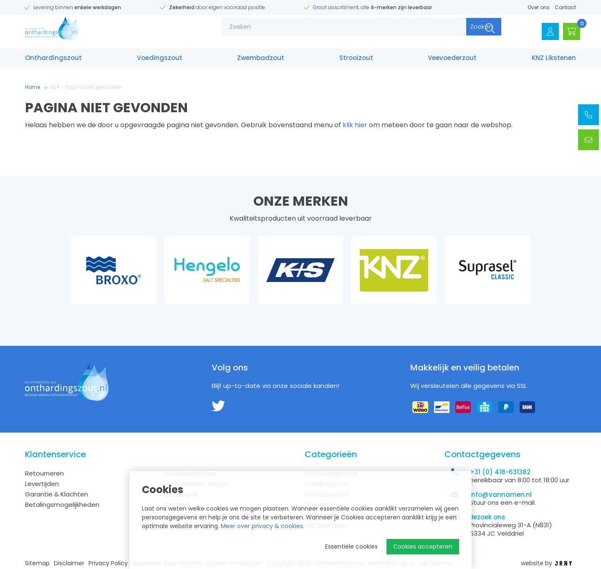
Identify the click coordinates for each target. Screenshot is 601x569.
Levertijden (42, 483)
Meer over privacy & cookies (262, 526)
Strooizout (356, 61)
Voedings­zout (159, 61)
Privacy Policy (108, 563)
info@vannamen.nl (501, 494)
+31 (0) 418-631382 (500, 472)
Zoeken (462, 33)
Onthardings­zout (53, 61)
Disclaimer (69, 563)
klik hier (355, 125)
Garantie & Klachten (56, 494)
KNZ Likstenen (554, 61)
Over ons (539, 7)
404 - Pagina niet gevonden (85, 87)
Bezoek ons (487, 517)
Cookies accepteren (422, 546)
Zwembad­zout (260, 61)
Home (32, 87)
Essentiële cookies (351, 546)
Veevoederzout (452, 61)
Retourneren (44, 473)
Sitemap (37, 563)
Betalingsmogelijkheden (62, 504)
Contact (565, 7)
